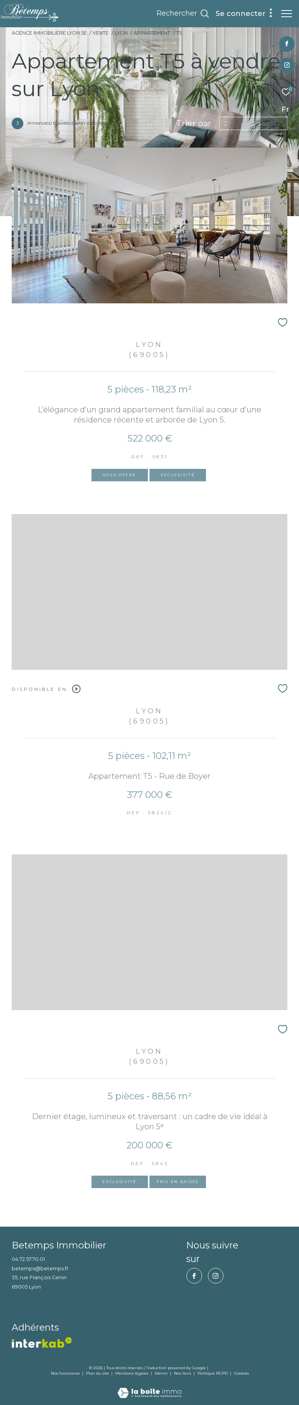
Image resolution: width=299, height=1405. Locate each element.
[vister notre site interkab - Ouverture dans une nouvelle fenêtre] (42, 1342)
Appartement (152, 33)
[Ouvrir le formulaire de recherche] (183, 13)
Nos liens (183, 1373)
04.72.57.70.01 (28, 1259)
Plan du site (98, 1373)
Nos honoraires (65, 1373)
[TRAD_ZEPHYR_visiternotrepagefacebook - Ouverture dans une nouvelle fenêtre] (286, 44)
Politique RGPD (212, 1373)
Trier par (193, 123)
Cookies (241, 1373)
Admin (162, 1373)
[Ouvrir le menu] (286, 13)
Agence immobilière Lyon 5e (49, 33)
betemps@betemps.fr (40, 1268)
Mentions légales (132, 1373)
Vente (101, 33)
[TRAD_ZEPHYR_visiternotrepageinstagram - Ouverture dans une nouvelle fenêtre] (287, 65)
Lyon (121, 33)
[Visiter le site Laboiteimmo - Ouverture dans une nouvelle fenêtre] (149, 1387)
